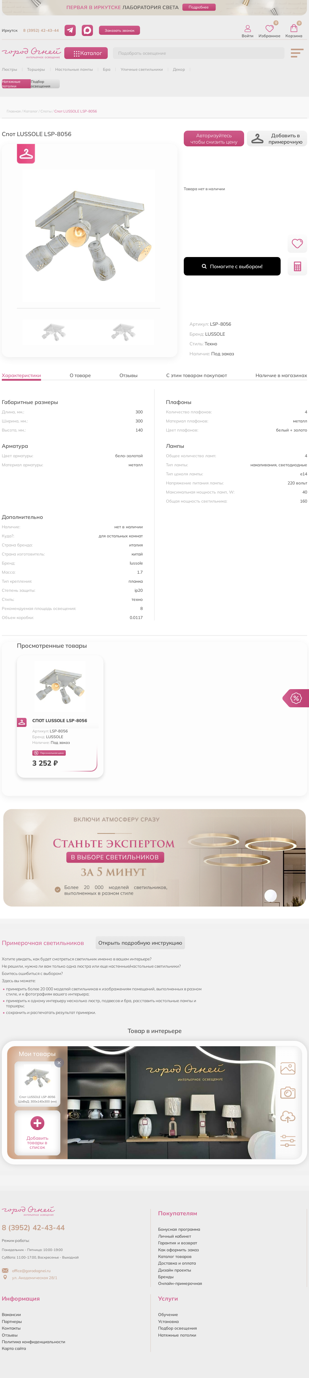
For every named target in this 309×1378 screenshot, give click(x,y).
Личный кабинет (174, 1236)
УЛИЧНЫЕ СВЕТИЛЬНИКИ (142, 69)
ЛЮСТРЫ (9, 69)
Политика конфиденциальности (33, 1341)
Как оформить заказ (178, 1249)
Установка (168, 1321)
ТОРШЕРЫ (36, 69)
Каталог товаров (175, 1256)
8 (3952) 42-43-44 (41, 30)
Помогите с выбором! (232, 266)
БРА (106, 69)
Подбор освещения (40, 83)
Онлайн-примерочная (180, 1283)
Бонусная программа (179, 1229)
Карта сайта (14, 1348)
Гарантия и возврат (177, 1242)
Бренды (166, 1276)
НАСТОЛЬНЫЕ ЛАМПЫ (74, 69)
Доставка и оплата (177, 1263)
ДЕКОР (179, 69)
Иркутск (10, 30)
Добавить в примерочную (277, 138)
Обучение (168, 1314)
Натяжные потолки (11, 83)
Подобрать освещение (142, 53)
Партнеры (12, 1321)
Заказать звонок (120, 30)
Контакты (11, 1328)
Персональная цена (49, 753)
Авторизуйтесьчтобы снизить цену (213, 138)
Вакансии (11, 1314)
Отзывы (10, 1334)
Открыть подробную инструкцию (140, 943)
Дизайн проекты (174, 1269)
